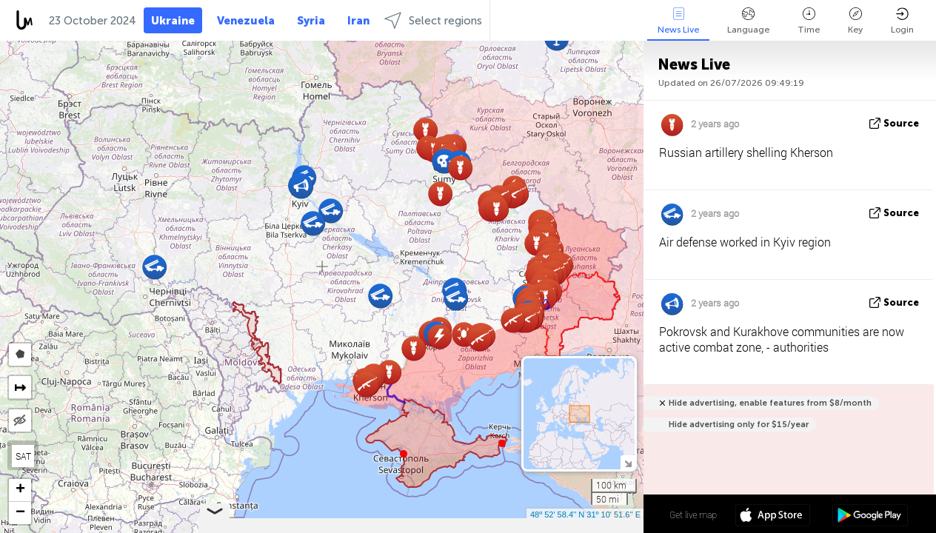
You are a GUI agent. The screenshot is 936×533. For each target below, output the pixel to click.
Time (809, 21)
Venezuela (246, 20)
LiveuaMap (505, 526)
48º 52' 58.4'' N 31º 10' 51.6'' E (585, 514)
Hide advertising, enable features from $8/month (770, 403)
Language (748, 21)
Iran (358, 20)
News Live (678, 21)
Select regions (433, 20)
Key (855, 21)
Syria (311, 20)
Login (902, 21)
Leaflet (410, 526)
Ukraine (173, 20)
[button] (502, 443)
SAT (23, 456)
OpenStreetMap (559, 526)
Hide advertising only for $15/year (739, 424)
